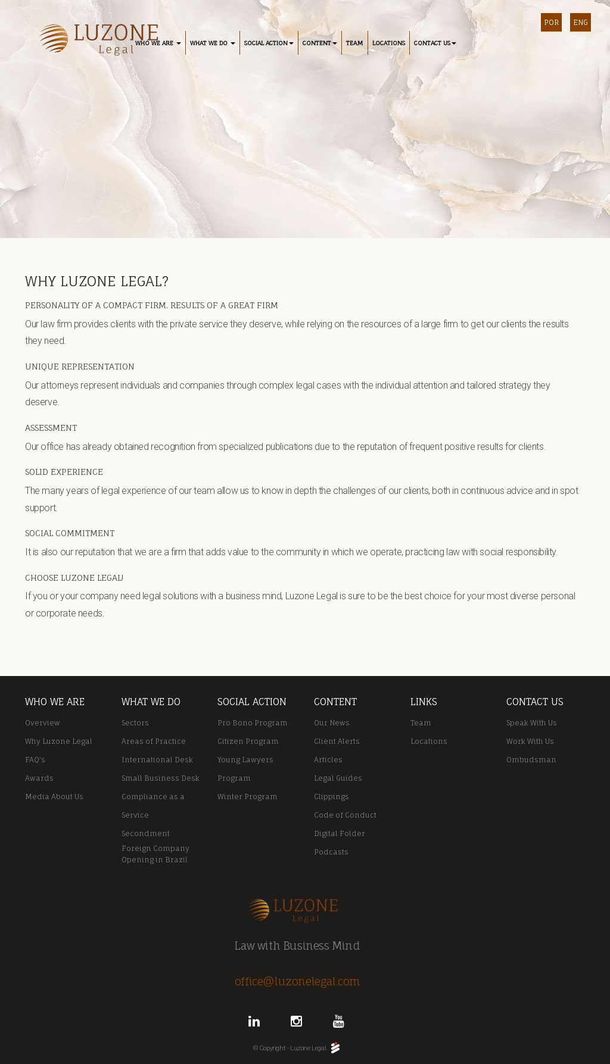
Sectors (135, 722)
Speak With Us (531, 722)
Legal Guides (338, 778)
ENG (580, 22)
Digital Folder (339, 833)
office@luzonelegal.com (297, 981)
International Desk (157, 759)
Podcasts (331, 851)
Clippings (331, 796)
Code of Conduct (345, 814)
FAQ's (35, 759)
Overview (42, 722)
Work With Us (530, 741)
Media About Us (54, 796)
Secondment (146, 833)
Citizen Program (248, 741)
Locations (428, 741)
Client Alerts (337, 741)
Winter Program (247, 796)
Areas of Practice (154, 741)
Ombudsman (531, 759)
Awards (39, 778)
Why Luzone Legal (58, 741)
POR (551, 22)
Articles (328, 759)
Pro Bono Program (252, 722)
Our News (332, 722)
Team (420, 722)
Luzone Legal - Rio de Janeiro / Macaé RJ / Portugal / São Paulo (95, 40)
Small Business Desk (161, 778)
